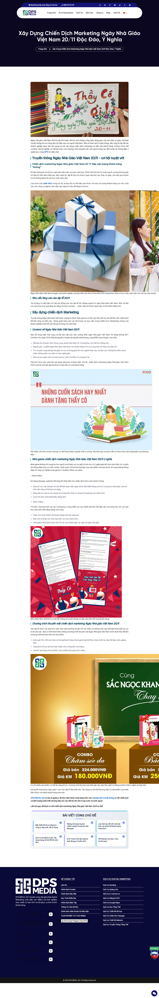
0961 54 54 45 (67, 5)
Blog (108, 13)
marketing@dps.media (28, 934)
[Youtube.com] (115, 5)
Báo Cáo (89, 13)
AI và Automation (66, 13)
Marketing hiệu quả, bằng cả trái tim (43, 5)
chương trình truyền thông (102, 798)
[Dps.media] (29, 12)
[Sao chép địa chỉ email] (51, 934)
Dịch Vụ (79, 13)
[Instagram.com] (100, 5)
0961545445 (24, 942)
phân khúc (47, 183)
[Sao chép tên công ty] (51, 914)
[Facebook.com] (110, 5)
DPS (46, 152)
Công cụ (99, 13)
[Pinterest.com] (130, 5)
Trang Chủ (51, 13)
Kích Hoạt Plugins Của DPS (74, 921)
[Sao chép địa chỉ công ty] (51, 924)
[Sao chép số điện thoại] (51, 942)
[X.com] (125, 5)
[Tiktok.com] (120, 5)
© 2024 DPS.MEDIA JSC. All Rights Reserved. (79, 980)
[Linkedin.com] (105, 5)
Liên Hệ (116, 13)
